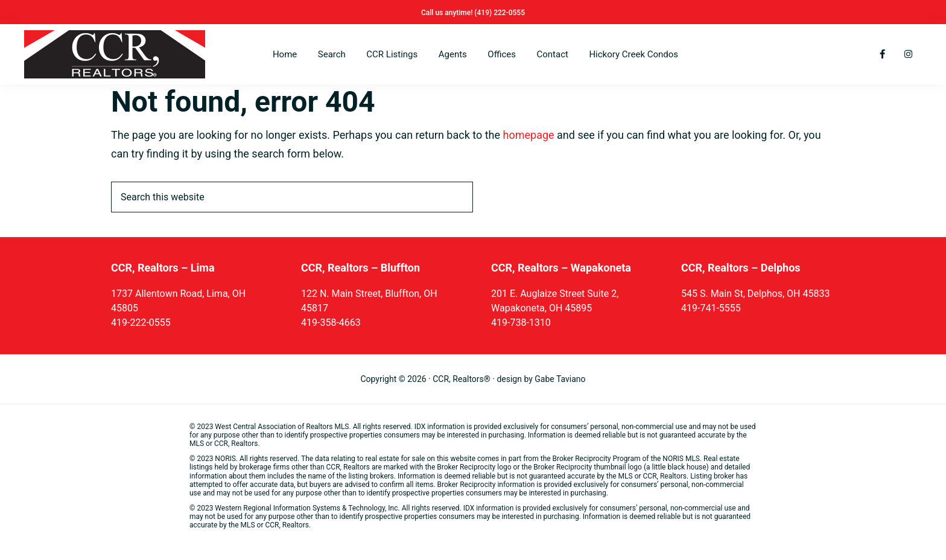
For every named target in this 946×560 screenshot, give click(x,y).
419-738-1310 (521, 322)
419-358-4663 (331, 322)
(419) (484, 12)
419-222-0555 (141, 322)
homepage (528, 135)
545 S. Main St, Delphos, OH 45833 (755, 293)
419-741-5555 (711, 308)
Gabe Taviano (560, 379)
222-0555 (509, 12)
